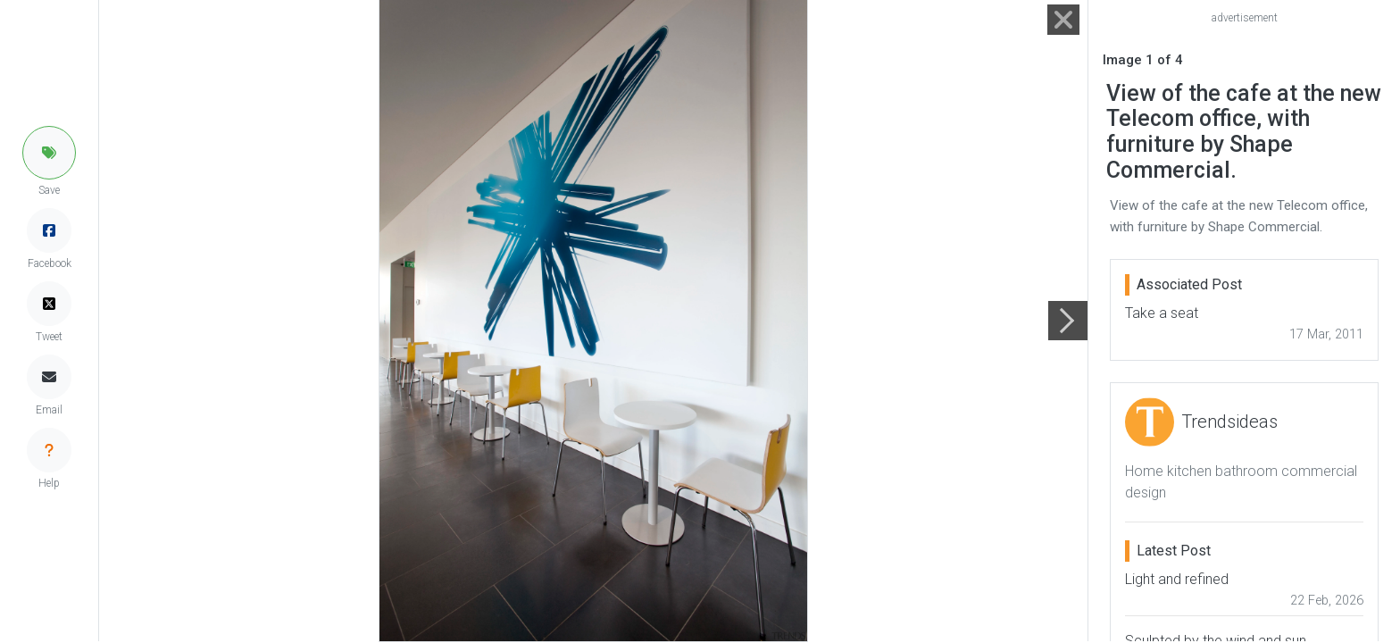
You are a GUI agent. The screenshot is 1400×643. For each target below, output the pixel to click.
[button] (49, 153)
